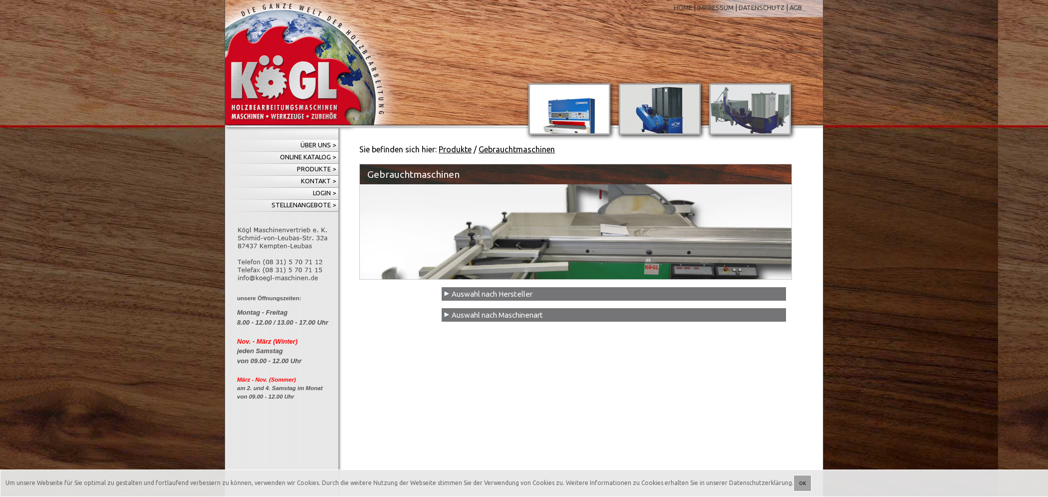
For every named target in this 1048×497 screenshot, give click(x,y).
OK (802, 483)
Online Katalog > (308, 156)
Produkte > (316, 168)
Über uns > (318, 144)
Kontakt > (318, 180)
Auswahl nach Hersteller (492, 294)
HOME (683, 7)
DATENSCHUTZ (762, 7)
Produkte (455, 149)
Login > (324, 192)
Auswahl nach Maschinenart (497, 315)
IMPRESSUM (715, 7)
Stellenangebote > (303, 204)
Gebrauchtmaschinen (517, 149)
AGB (795, 7)
